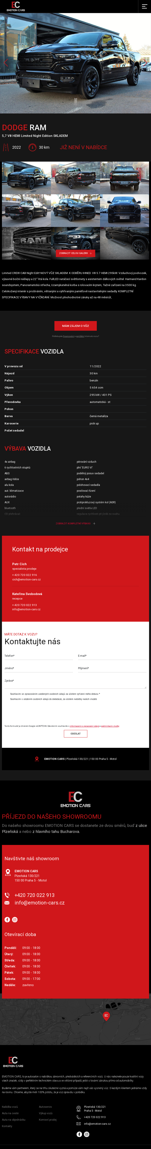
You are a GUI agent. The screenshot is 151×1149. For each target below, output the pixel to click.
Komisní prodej (48, 1119)
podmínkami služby (110, 726)
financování (68, 336)
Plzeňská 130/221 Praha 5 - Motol (95, 1108)
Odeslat (76, 733)
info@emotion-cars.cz (26, 609)
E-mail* (82, 655)
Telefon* (9, 655)
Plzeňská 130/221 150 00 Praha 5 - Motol (31, 875)
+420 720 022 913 (35, 895)
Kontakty (7, 1126)
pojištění (80, 336)
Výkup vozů (45, 1113)
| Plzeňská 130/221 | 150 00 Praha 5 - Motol (80, 758)
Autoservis (45, 1106)
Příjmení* (83, 668)
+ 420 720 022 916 (24, 575)
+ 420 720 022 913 (24, 605)
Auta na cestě (10, 1113)
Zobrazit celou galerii (75, 253)
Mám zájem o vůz (75, 325)
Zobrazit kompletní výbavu (76, 523)
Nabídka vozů (10, 1106)
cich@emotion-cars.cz (26, 579)
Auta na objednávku (13, 1119)
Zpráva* (9, 680)
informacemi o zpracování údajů (84, 726)
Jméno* (9, 668)
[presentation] (40, 711)
